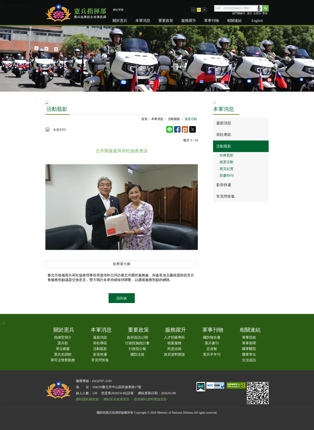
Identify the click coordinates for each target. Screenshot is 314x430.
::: (46, 102)
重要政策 (165, 21)
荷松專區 (223, 135)
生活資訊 (249, 360)
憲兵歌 (63, 343)
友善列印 (59, 130)
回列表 (121, 298)
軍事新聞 (249, 343)
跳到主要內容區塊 (16, 2)
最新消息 (223, 123)
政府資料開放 (174, 354)
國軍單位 (249, 354)
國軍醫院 (249, 349)
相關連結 (234, 21)
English (257, 21)
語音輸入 (259, 7)
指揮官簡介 (63, 337)
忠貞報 (211, 349)
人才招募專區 (174, 337)
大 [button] (204, 9)
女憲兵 (257, 13)
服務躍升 (188, 21)
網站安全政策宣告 (116, 399)
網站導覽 (118, 9)
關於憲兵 (120, 21)
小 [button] (193, 9)
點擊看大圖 (121, 264)
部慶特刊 (227, 175)
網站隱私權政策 (87, 399)
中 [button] (199, 9)
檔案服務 (174, 343)
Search (265, 8)
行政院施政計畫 (137, 343)
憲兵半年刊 (211, 354)
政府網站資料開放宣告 (150, 399)
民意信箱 (174, 349)
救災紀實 (227, 169)
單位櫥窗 (63, 349)
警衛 (265, 13)
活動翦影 (174, 119)
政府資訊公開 (137, 337)
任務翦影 (227, 155)
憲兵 (249, 13)
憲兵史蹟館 (63, 354)
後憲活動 (227, 162)
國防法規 (137, 354)
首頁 (144, 119)
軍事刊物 (211, 21)
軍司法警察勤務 (63, 360)
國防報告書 (211, 337)
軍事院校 (249, 337)
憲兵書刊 (212, 343)
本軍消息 (142, 21)
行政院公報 (137, 349)
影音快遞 (223, 185)
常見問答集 (225, 196)
